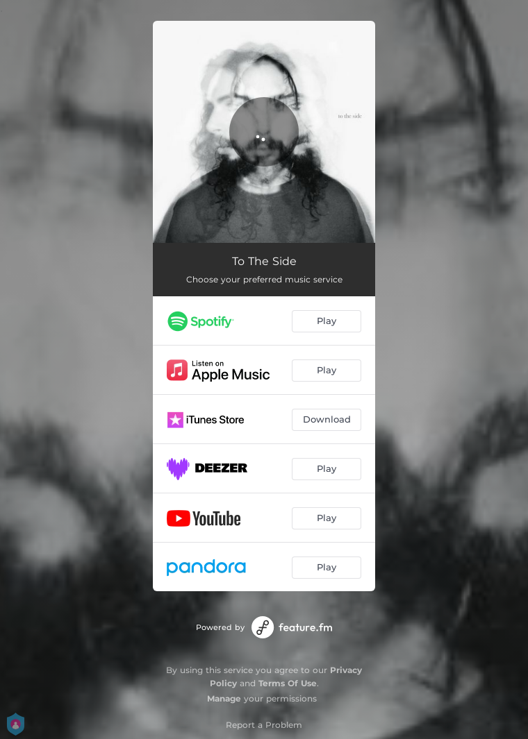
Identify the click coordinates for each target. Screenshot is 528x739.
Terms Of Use (287, 683)
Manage (224, 698)
